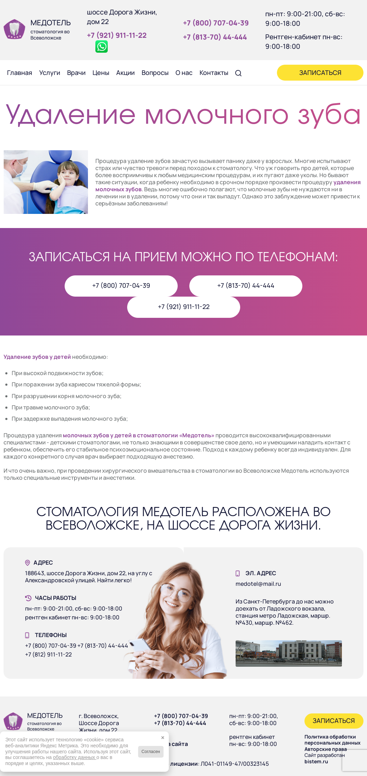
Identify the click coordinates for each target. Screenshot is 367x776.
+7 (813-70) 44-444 (180, 723)
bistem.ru (316, 761)
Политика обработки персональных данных (332, 739)
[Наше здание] (289, 653)
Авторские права (325, 749)
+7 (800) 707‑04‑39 (216, 23)
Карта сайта (171, 744)
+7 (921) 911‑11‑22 (117, 35)
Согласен (151, 751)
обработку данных (74, 757)
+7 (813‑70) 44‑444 (215, 37)
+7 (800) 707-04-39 (181, 716)
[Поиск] (238, 72)
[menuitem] (20, 72)
